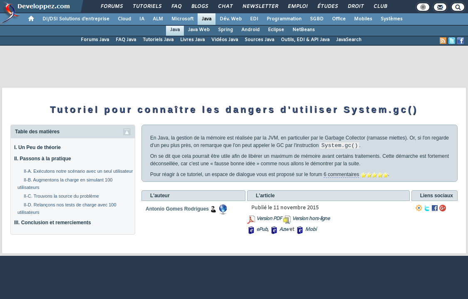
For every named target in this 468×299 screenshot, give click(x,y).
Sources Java (259, 40)
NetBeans (303, 30)
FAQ (176, 6)
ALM (158, 19)
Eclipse (276, 30)
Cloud (124, 19)
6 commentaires (341, 174)
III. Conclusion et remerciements (52, 222)
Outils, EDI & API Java (305, 40)
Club (379, 6)
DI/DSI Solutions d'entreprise (75, 19)
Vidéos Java (224, 40)
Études (327, 6)
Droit (355, 6)
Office (339, 19)
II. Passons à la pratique (42, 159)
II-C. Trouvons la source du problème (61, 196)
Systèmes (392, 19)
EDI (254, 19)
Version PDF (269, 219)
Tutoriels (146, 6)
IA (141, 19)
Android (250, 30)
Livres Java (192, 40)
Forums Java (95, 40)
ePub (261, 229)
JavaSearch (349, 40)
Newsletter (259, 6)
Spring (225, 30)
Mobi (310, 229)
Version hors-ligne (310, 219)
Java (206, 19)
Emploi (297, 6)
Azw (283, 229)
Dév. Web (231, 19)
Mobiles (363, 19)
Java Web (199, 30)
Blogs (199, 6)
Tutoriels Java (158, 40)
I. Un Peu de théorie (37, 147)
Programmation (284, 19)
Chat (225, 6)
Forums (111, 6)
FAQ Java (126, 40)
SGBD (317, 19)
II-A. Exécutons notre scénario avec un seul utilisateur (78, 171)
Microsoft (182, 19)
